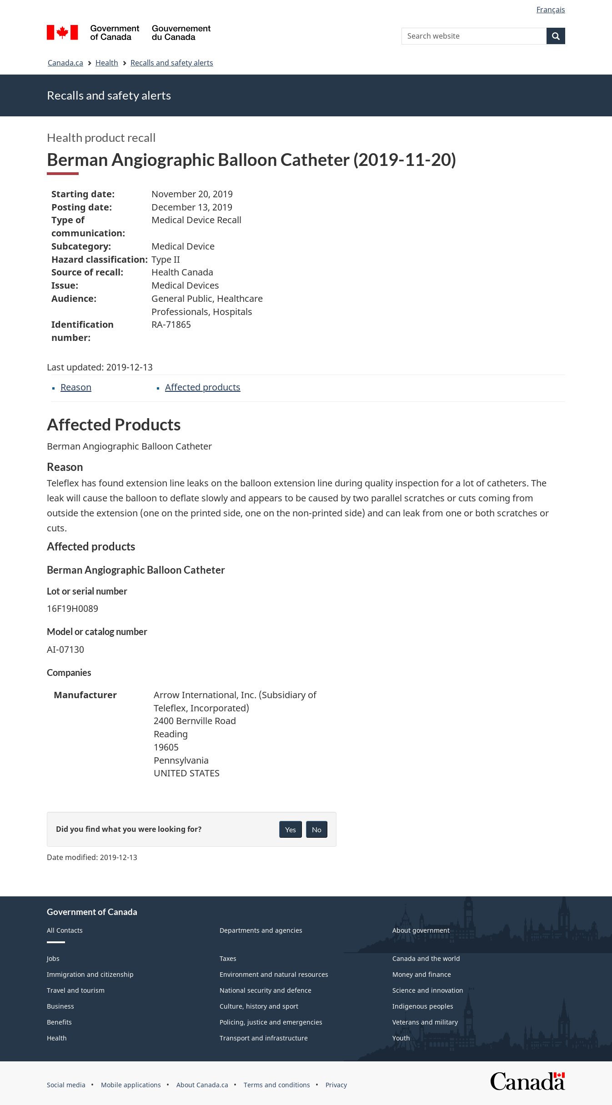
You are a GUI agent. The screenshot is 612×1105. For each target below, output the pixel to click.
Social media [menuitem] (66, 1084)
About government (421, 930)
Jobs (53, 958)
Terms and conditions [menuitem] (277, 1084)
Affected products (203, 387)
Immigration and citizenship (90, 974)
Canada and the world (426, 958)
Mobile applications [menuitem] (131, 1084)
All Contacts (65, 930)
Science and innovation (427, 990)
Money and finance (421, 974)
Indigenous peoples (422, 1006)
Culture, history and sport (259, 1006)
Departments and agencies (261, 930)
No (316, 829)
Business (60, 1006)
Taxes (228, 958)
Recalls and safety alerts (171, 63)
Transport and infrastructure (264, 1038)
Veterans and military (425, 1022)
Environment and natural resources (274, 974)
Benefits (59, 1022)
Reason (75, 387)
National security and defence (265, 990)
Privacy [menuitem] (336, 1084)
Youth (401, 1038)
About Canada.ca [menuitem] (202, 1084)
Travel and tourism (76, 990)
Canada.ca (65, 63)
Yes (290, 829)
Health (106, 63)
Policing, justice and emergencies (271, 1022)
